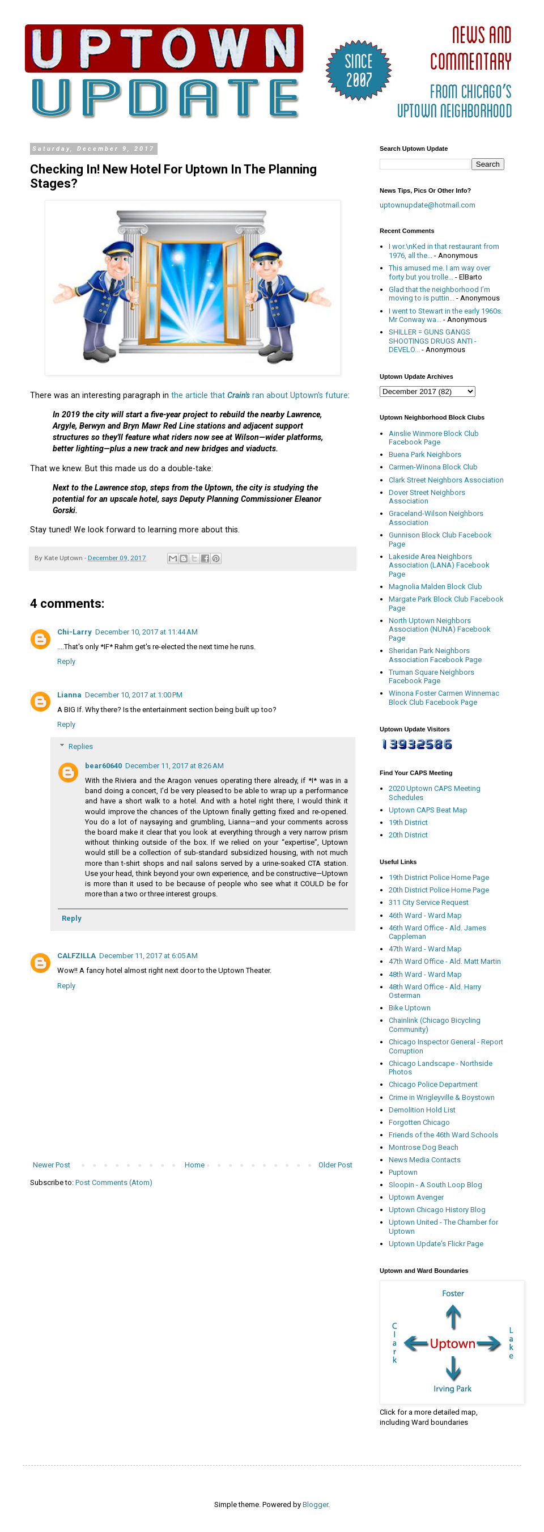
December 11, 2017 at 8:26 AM (174, 765)
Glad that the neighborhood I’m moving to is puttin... (439, 294)
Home (195, 1165)
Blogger (315, 1504)
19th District (408, 822)
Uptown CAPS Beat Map (428, 810)
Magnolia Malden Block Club (435, 586)
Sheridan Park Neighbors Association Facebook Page (435, 655)
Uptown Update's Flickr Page (436, 1243)
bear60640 (103, 765)
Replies (81, 746)
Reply (66, 661)
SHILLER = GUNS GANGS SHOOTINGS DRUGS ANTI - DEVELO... (433, 341)
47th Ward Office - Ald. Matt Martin (445, 961)
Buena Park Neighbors (425, 454)
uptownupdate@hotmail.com (427, 205)
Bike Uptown (410, 1008)
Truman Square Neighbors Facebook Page (431, 676)
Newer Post (51, 1165)
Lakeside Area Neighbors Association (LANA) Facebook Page (439, 565)
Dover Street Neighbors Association (427, 497)
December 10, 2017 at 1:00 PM (133, 695)
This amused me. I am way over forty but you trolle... (439, 272)
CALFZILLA (76, 955)
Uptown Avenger (416, 1197)
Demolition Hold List (422, 1110)
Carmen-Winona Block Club (433, 467)
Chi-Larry (74, 632)
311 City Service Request (429, 902)
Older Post (335, 1165)
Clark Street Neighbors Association (446, 480)
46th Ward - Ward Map (425, 915)
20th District (408, 835)
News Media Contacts (425, 1160)
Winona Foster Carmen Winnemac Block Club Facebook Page (444, 697)
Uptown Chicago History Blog (437, 1209)
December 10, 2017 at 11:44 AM (146, 632)
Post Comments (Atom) (113, 1182)
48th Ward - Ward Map (425, 974)
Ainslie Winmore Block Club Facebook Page (434, 438)
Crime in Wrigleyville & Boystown (442, 1097)
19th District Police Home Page (439, 877)
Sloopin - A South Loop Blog (435, 1184)
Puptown (403, 1172)
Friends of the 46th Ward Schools (443, 1135)
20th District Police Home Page (439, 890)
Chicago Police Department (433, 1084)
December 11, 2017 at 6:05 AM (148, 955)
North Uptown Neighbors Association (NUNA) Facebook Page (440, 629)
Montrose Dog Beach (423, 1147)
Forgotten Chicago (419, 1122)
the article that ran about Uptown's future (259, 395)
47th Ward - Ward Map (425, 949)
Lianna (69, 695)
